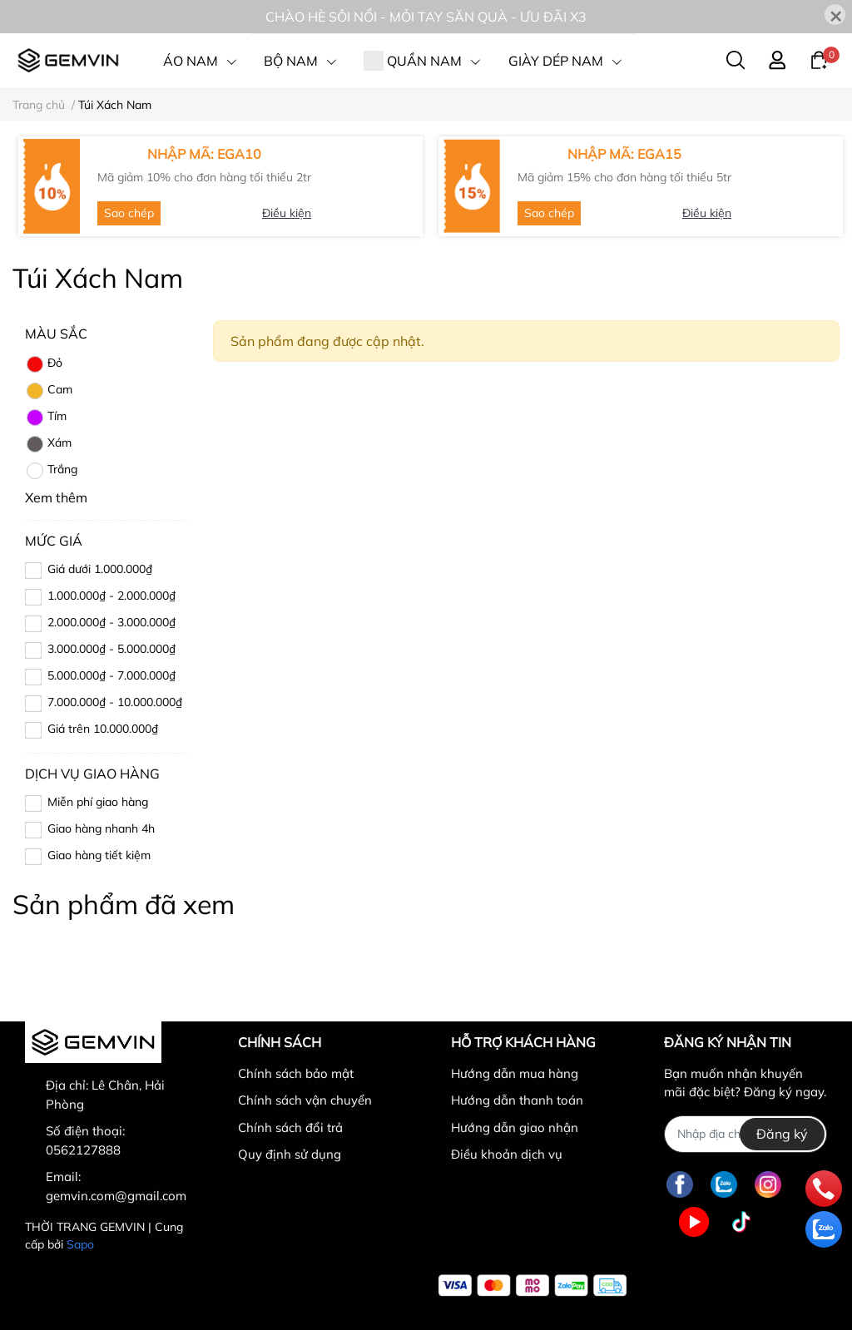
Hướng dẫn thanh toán (517, 1100)
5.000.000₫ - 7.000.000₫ (111, 675)
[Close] (835, 14)
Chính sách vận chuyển (305, 1100)
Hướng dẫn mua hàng (514, 1073)
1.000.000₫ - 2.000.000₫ (111, 595)
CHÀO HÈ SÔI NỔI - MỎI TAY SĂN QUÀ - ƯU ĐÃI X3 (426, 16)
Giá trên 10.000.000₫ (102, 728)
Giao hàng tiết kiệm (99, 855)
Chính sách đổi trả (290, 1127)
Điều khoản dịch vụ (506, 1154)
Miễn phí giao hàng (97, 801)
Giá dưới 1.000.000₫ (99, 568)
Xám (48, 444)
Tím (46, 418)
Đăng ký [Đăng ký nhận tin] (782, 1133)
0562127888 (83, 1150)
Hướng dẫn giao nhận (514, 1127)
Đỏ (43, 364)
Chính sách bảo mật (296, 1073)
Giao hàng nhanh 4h (101, 828)
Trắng (51, 471)
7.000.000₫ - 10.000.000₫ (114, 702)
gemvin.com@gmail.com (116, 1196)
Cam (48, 391)
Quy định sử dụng (289, 1154)
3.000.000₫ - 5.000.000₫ (111, 648)
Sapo (80, 1244)
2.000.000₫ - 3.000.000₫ (111, 622)
